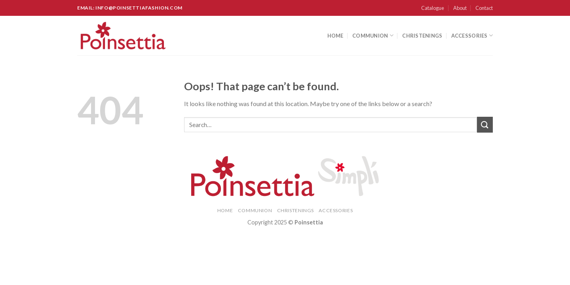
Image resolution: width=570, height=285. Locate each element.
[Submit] (485, 124)
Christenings (422, 35)
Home (335, 35)
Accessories (472, 35)
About (460, 8)
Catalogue (432, 8)
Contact (484, 8)
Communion (372, 35)
